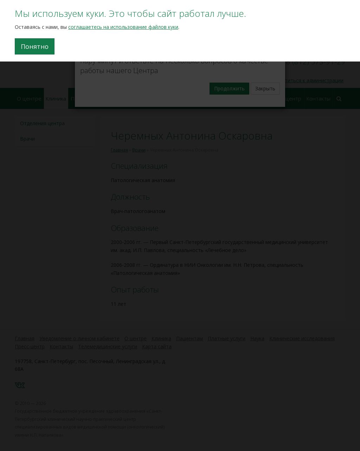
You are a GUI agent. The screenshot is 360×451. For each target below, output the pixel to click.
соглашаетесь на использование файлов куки (123, 27)
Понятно (35, 46)
